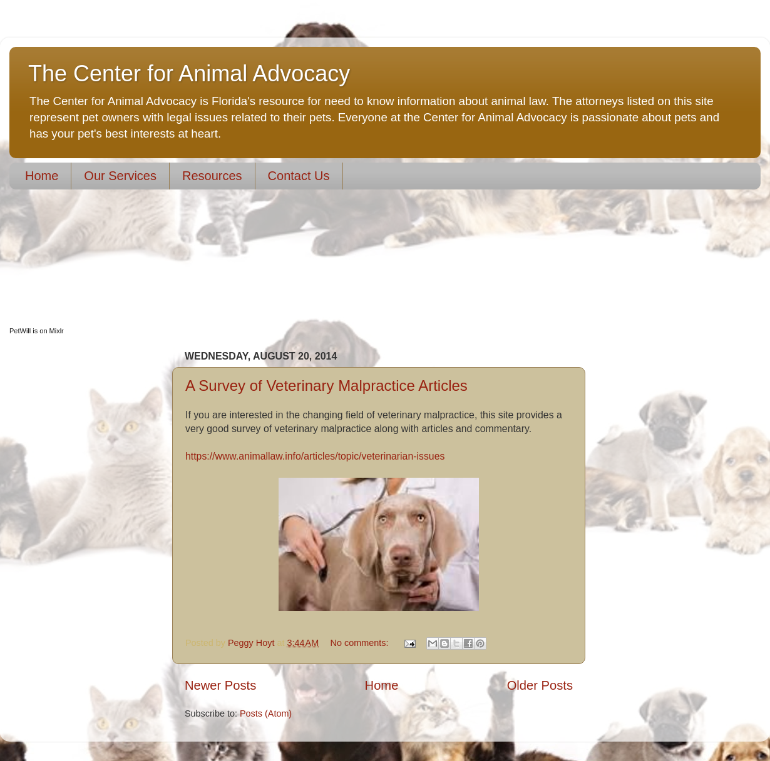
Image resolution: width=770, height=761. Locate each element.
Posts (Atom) (266, 713)
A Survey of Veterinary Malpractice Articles (326, 385)
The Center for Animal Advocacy (189, 73)
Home (41, 176)
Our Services (120, 176)
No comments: (361, 643)
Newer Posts (220, 685)
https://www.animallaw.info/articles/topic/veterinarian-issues (314, 456)
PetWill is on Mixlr (36, 331)
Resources (212, 176)
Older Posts (540, 685)
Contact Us (299, 176)
